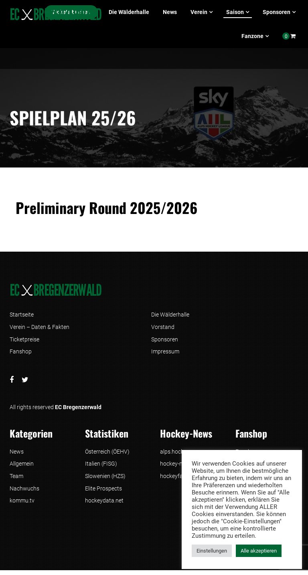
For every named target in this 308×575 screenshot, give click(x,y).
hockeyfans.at (177, 479)
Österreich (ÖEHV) (107, 454)
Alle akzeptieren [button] (259, 551)
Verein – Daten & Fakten (39, 328)
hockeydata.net (104, 505)
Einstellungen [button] (212, 551)
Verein (198, 12)
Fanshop (21, 353)
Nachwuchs (24, 492)
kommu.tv (22, 505)
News (170, 12)
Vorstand (162, 328)
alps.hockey (174, 454)
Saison (235, 12)
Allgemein (22, 467)
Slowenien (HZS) (105, 479)
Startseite (22, 315)
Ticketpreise (24, 340)
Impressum (165, 353)
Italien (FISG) (101, 467)
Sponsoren (276, 12)
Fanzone (252, 36)
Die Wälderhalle (129, 12)
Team (16, 479)
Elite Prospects (103, 492)
